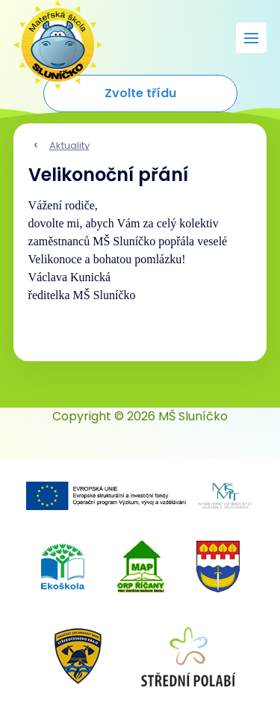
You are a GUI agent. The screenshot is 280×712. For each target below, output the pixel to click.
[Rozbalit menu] (251, 37)
